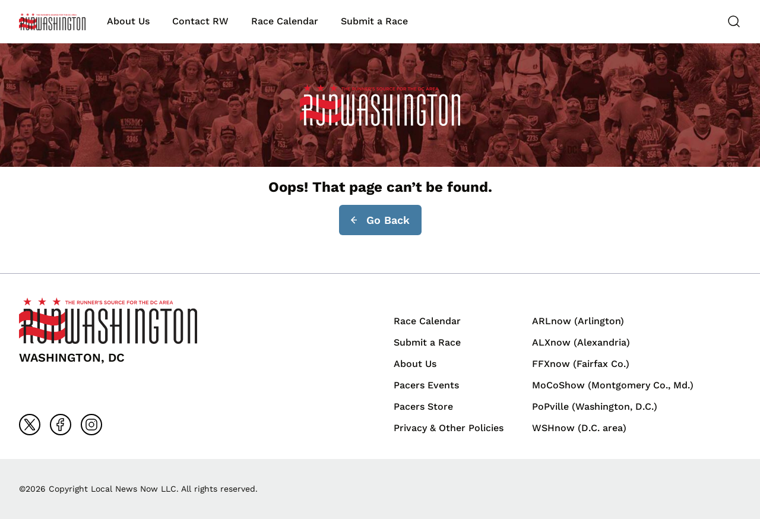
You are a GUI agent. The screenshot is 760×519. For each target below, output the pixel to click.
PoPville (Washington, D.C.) (594, 406)
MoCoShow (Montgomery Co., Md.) (613, 385)
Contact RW (200, 21)
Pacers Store (423, 406)
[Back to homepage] (52, 21)
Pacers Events (426, 385)
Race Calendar (284, 21)
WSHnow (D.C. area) (579, 427)
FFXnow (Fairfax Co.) (580, 363)
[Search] (734, 21)
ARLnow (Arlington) (578, 321)
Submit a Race (374, 21)
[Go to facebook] (60, 424)
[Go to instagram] (91, 424)
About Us (128, 21)
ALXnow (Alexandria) (581, 342)
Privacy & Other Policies (449, 427)
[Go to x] (29, 424)
